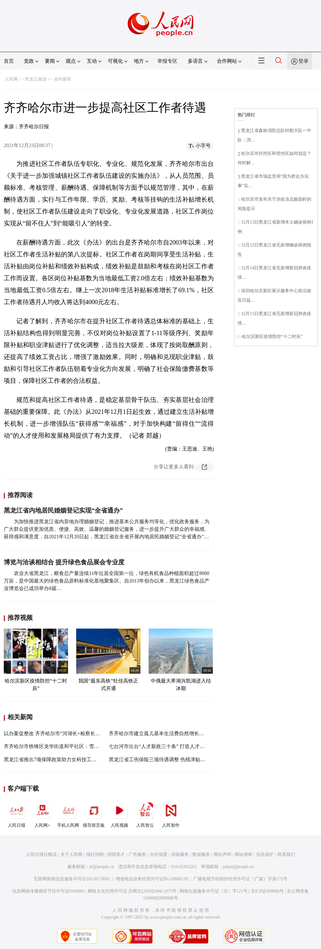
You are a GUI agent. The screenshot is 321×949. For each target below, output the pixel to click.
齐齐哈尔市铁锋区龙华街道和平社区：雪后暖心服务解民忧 (69, 746)
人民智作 (171, 813)
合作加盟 (158, 854)
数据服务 (201, 854)
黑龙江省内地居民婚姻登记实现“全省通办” (63, 510)
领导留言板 (94, 813)
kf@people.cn (101, 866)
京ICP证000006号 (267, 891)
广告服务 (137, 854)
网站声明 (222, 854)
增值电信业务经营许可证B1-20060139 (152, 879)
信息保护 (265, 854)
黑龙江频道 (36, 79)
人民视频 (119, 813)
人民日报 (17, 813)
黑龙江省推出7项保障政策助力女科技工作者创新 (58, 759)
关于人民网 (71, 854)
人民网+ (42, 813)
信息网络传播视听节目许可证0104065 (48, 891)
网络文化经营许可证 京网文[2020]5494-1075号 (132, 891)
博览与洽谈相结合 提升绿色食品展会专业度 (64, 562)
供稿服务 (180, 854)
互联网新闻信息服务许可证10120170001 (72, 879)
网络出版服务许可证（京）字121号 (214, 891)
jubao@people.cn (238, 866)
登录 (303, 61)
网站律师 (243, 854)
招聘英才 (116, 854)
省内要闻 (62, 79)
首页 (9, 61)
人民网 (11, 79)
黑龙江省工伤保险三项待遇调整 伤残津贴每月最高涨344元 (173, 759)
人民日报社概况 (41, 854)
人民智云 (145, 813)
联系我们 (286, 854)
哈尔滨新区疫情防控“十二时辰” (272, 336)
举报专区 (167, 61)
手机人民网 (68, 813)
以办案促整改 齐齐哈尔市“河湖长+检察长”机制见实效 (63, 733)
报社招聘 (95, 854)
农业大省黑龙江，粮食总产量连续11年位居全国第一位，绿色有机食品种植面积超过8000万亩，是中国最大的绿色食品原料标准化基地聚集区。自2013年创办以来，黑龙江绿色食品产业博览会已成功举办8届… (106, 581)
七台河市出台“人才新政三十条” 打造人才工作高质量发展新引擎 (179, 746)
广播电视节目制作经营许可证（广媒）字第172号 (240, 879)
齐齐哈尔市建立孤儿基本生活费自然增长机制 (159, 733)
